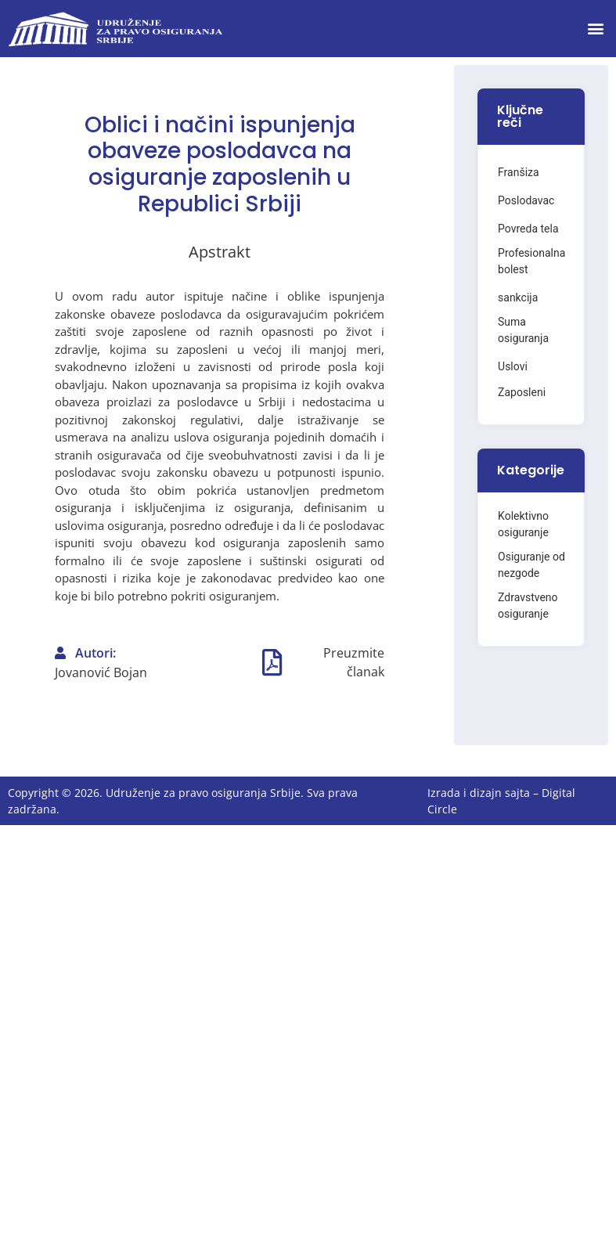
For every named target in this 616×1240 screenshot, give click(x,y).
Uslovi (513, 366)
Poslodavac (526, 200)
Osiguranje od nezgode (531, 564)
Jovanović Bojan (101, 672)
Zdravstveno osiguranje (528, 605)
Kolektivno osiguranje (523, 524)
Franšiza (518, 172)
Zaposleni (522, 392)
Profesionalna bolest (531, 261)
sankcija (518, 297)
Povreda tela (528, 228)
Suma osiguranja (523, 329)
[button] (595, 28)
